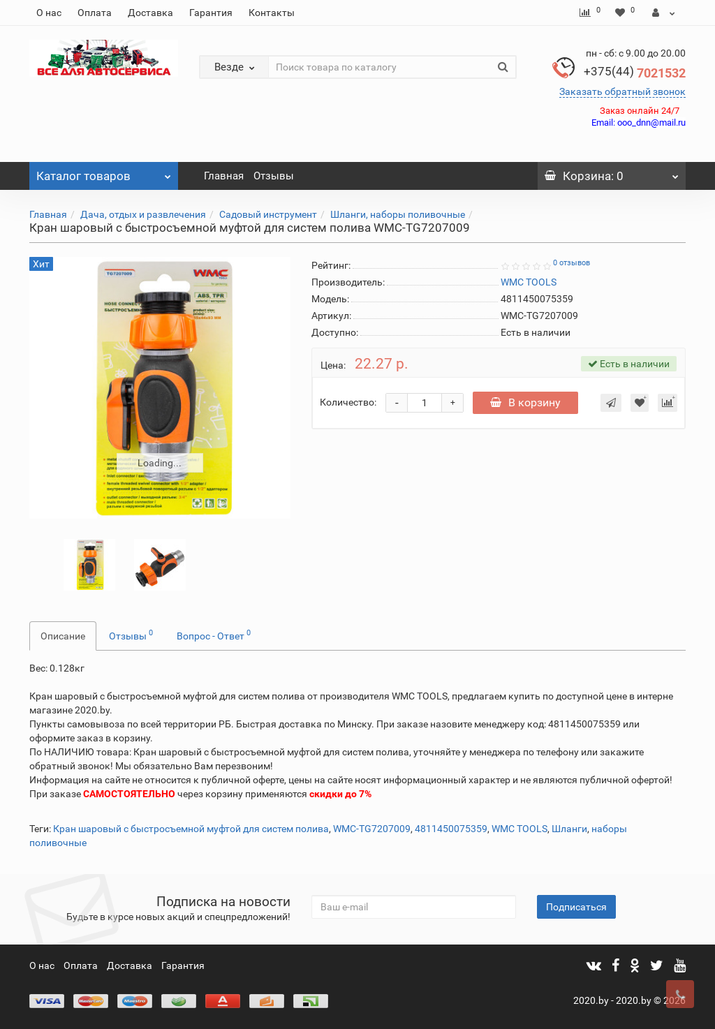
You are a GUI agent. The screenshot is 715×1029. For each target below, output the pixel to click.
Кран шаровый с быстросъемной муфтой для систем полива (191, 828)
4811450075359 (451, 828)
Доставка (150, 12)
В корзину (525, 402)
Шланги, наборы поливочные (397, 214)
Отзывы (273, 176)
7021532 (635, 73)
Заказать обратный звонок (622, 91)
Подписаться (576, 906)
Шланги (569, 828)
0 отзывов (571, 262)
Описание (62, 636)
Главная (224, 176)
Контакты (272, 12)
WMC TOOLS (519, 828)
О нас (48, 12)
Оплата (95, 12)
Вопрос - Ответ (214, 634)
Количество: (348, 402)
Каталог (103, 172)
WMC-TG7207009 (372, 828)
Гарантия (211, 12)
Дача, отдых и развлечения (143, 214)
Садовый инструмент (268, 214)
